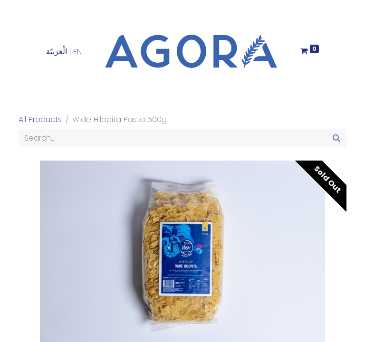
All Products (40, 119)
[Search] (336, 138)
